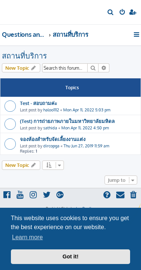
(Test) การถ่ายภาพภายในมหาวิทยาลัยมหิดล (67, 121)
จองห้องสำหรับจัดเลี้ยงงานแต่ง (52, 139)
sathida (50, 127)
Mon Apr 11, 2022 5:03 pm (87, 109)
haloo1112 (51, 109)
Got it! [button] (70, 257)
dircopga (51, 145)
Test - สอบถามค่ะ (38, 103)
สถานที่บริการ (24, 55)
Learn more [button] (27, 237)
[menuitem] (111, 12)
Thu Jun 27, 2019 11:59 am (86, 145)
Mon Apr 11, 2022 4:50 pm (85, 127)
